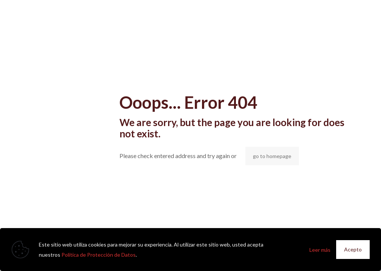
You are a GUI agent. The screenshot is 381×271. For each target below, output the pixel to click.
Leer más (320, 250)
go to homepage (272, 156)
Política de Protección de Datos (98, 254)
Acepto (353, 249)
